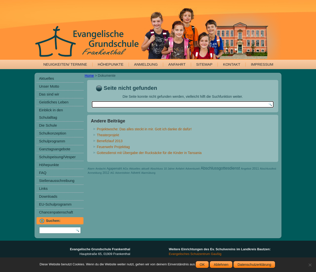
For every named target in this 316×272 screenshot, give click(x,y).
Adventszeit (192, 168)
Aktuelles (46, 78)
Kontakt (231, 64)
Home (89, 76)
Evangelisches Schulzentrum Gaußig (195, 254)
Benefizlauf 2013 (109, 141)
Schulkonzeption (52, 133)
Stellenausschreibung (56, 180)
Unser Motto (49, 86)
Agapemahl (114, 168)
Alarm (91, 168)
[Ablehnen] (309, 264)
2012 (106, 173)
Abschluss (156, 168)
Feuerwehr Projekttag (113, 147)
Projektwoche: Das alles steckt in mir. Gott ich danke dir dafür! (144, 129)
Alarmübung (148, 172)
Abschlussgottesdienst (220, 168)
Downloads (48, 196)
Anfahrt (177, 64)
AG (112, 172)
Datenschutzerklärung (254, 265)
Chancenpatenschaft (56, 212)
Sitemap (204, 64)
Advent (135, 173)
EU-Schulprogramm (55, 204)
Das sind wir (49, 94)
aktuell (145, 168)
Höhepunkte (110, 64)
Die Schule (48, 125)
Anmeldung (146, 64)
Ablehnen (221, 265)
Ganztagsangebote (54, 149)
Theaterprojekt (108, 135)
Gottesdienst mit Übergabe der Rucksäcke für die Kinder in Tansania (149, 153)
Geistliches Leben (53, 102)
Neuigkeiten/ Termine (65, 64)
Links (43, 188)
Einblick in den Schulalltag (51, 113)
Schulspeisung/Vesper (57, 157)
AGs (125, 168)
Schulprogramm (52, 141)
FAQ (42, 173)
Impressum (262, 64)
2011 (255, 168)
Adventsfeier (122, 172)
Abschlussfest (268, 168)
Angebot (246, 168)
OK (202, 265)
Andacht (101, 168)
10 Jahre (169, 168)
